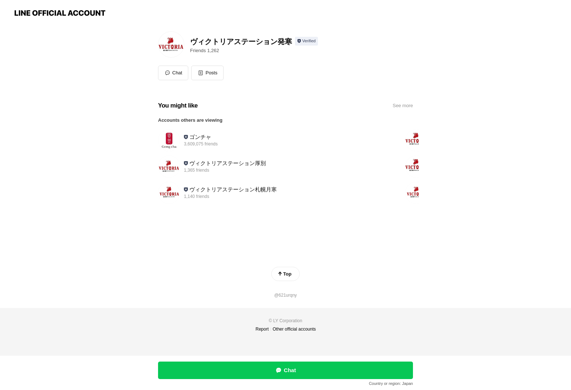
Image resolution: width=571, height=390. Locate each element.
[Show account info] (306, 41)
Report (262, 329)
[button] (207, 73)
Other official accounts (294, 329)
